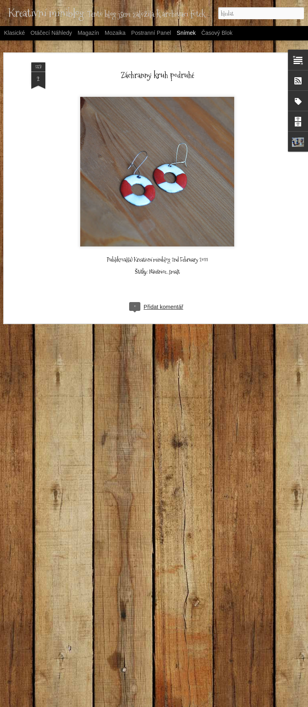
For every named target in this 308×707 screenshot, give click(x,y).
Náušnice (157, 242)
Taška (243, 683)
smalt (174, 242)
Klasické (14, 33)
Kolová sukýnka (151, 687)
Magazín (88, 33)
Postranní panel (151, 33)
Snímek (186, 33)
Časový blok (217, 33)
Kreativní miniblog (152, 230)
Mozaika (115, 33)
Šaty (51, 683)
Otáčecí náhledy (51, 33)
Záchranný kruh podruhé (157, 45)
